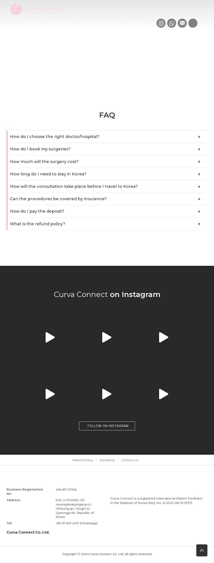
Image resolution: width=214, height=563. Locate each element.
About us (32, 24)
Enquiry (135, 24)
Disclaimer (106, 461)
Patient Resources (101, 24)
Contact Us (137, 461)
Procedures (62, 24)
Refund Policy (73, 461)
